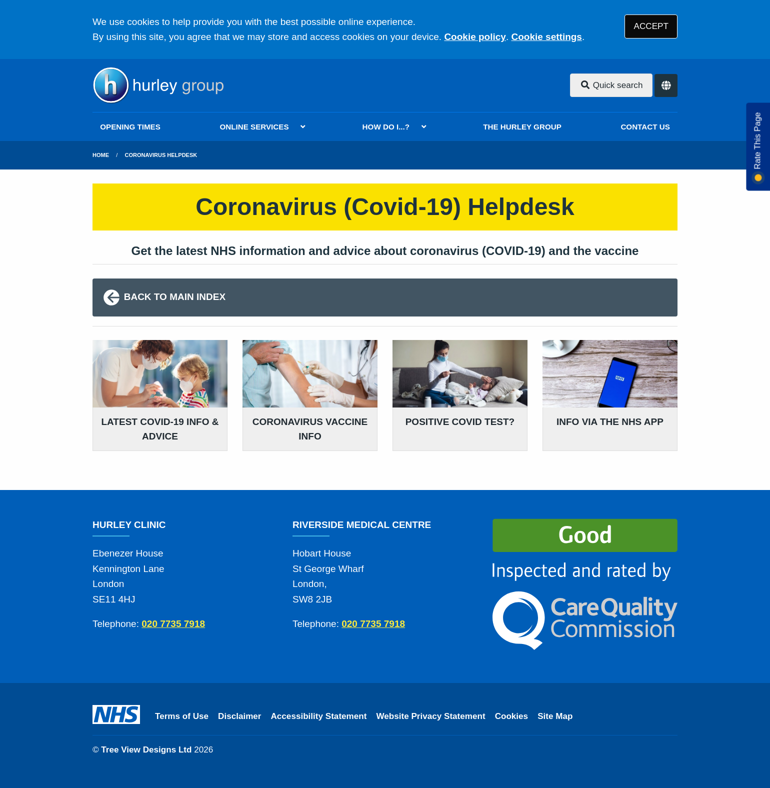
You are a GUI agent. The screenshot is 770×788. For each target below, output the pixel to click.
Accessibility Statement (319, 716)
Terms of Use (181, 716)
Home (100, 155)
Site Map (555, 716)
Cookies (511, 716)
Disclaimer (239, 716)
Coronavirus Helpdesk (161, 155)
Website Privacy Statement (430, 716)
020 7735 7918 (173, 623)
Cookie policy (475, 37)
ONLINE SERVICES (254, 126)
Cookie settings (546, 37)
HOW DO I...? (386, 126)
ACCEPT (651, 26)
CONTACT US (645, 126)
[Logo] (158, 85)
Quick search (611, 85)
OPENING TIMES (130, 126)
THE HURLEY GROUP (522, 126)
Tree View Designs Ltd (146, 749)
